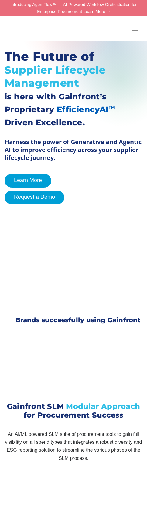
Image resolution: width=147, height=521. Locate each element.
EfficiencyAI (86, 109)
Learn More (94, 11)
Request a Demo (30, 197)
